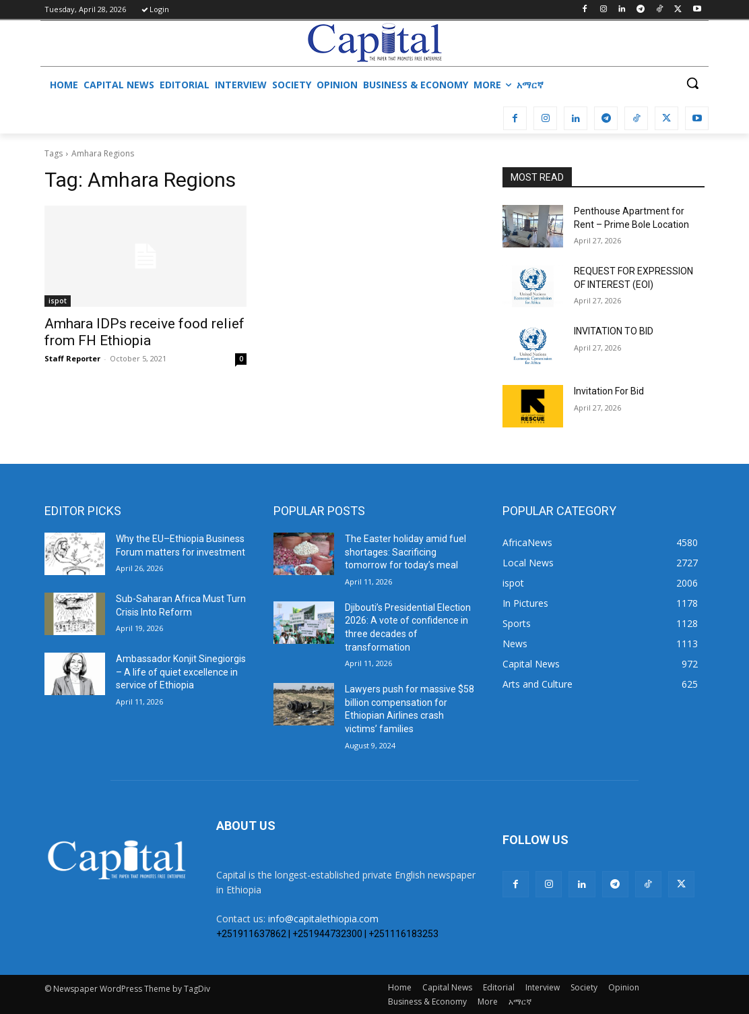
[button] (692, 83)
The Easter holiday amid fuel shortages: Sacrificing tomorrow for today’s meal (405, 551)
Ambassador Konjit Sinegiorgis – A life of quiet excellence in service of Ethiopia (181, 671)
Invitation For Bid (609, 391)
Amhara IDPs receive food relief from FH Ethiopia (144, 332)
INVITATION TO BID (613, 331)
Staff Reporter (72, 358)
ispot (57, 300)
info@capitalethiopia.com (323, 918)
